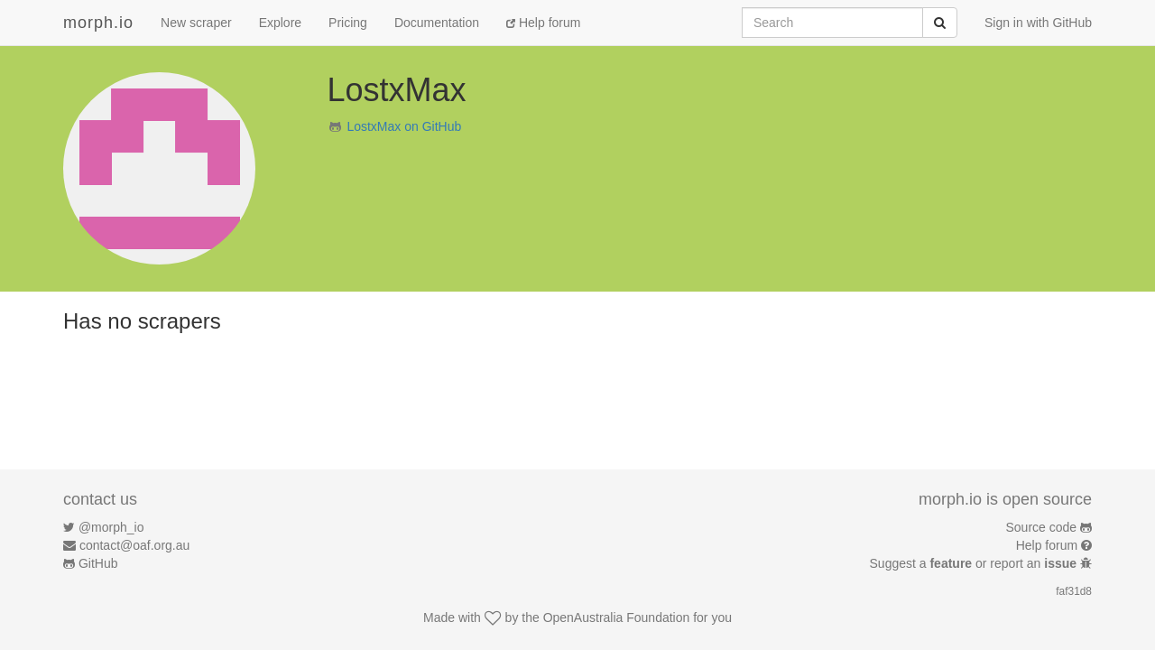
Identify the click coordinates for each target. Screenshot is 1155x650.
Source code (1041, 527)
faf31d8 (1074, 591)
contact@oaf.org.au (134, 545)
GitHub (98, 563)
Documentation (436, 22)
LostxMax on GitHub (403, 126)
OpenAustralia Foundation (616, 617)
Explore (280, 22)
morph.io (98, 23)
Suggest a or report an (975, 563)
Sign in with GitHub (1038, 22)
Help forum (543, 22)
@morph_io (111, 527)
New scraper (196, 22)
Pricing (347, 22)
